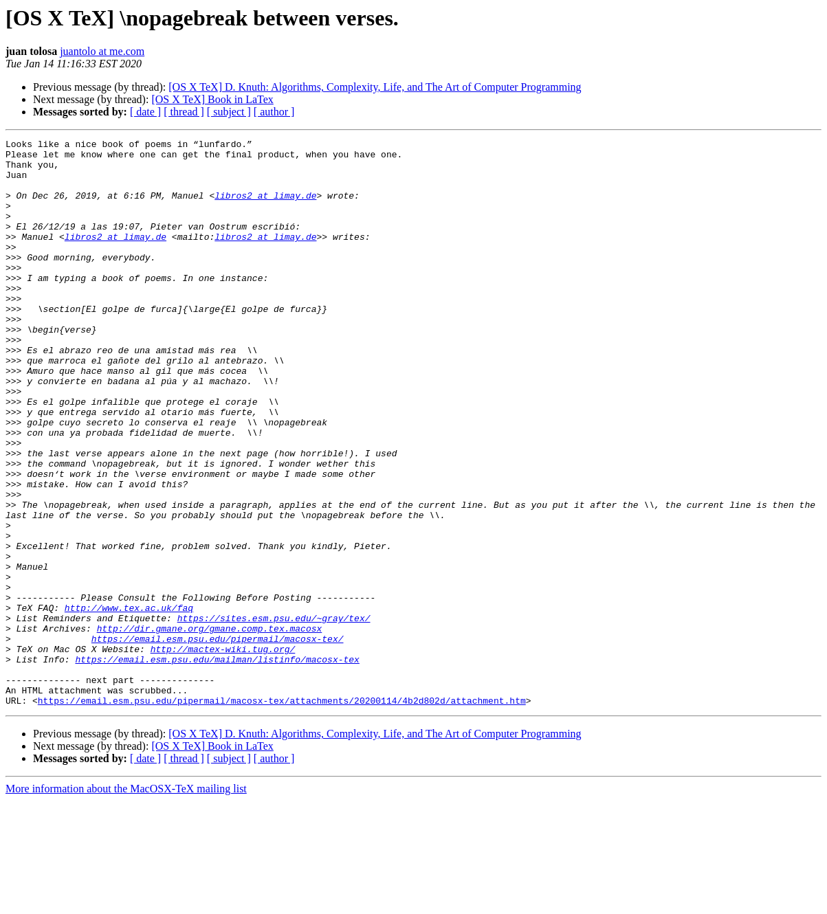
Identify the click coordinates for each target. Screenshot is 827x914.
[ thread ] (184, 112)
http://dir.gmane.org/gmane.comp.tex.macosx (209, 727)
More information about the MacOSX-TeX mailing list (126, 902)
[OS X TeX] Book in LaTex (212, 99)
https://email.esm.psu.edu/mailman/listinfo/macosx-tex (217, 764)
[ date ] (145, 112)
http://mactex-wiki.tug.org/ (223, 752)
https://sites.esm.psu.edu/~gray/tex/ (274, 715)
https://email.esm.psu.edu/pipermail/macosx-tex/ (217, 739)
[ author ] (274, 112)
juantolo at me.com (102, 51)
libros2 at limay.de (265, 207)
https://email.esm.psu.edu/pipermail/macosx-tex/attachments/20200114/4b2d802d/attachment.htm (282, 813)
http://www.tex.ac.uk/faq (129, 702)
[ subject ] (229, 112)
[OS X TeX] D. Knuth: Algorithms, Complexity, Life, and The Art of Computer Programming (374, 87)
